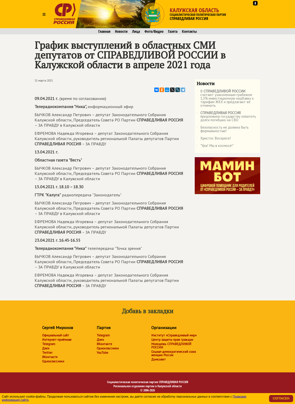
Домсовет (158, 359)
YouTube (102, 352)
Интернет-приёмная (56, 339)
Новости (121, 31)
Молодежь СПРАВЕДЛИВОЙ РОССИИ (171, 345)
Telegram (48, 344)
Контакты (189, 31)
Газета (172, 31)
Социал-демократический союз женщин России (173, 353)
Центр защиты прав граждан (172, 339)
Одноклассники (53, 361)
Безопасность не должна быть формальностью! (223, 129)
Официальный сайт (55, 335)
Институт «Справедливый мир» (174, 335)
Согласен (281, 398)
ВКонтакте (50, 357)
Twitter (47, 352)
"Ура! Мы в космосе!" (215, 146)
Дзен (45, 348)
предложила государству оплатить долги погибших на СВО (226, 116)
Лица (136, 31)
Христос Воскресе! (214, 138)
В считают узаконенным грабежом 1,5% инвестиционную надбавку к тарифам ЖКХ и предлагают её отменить (225, 98)
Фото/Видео (153, 31)
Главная (104, 31)
